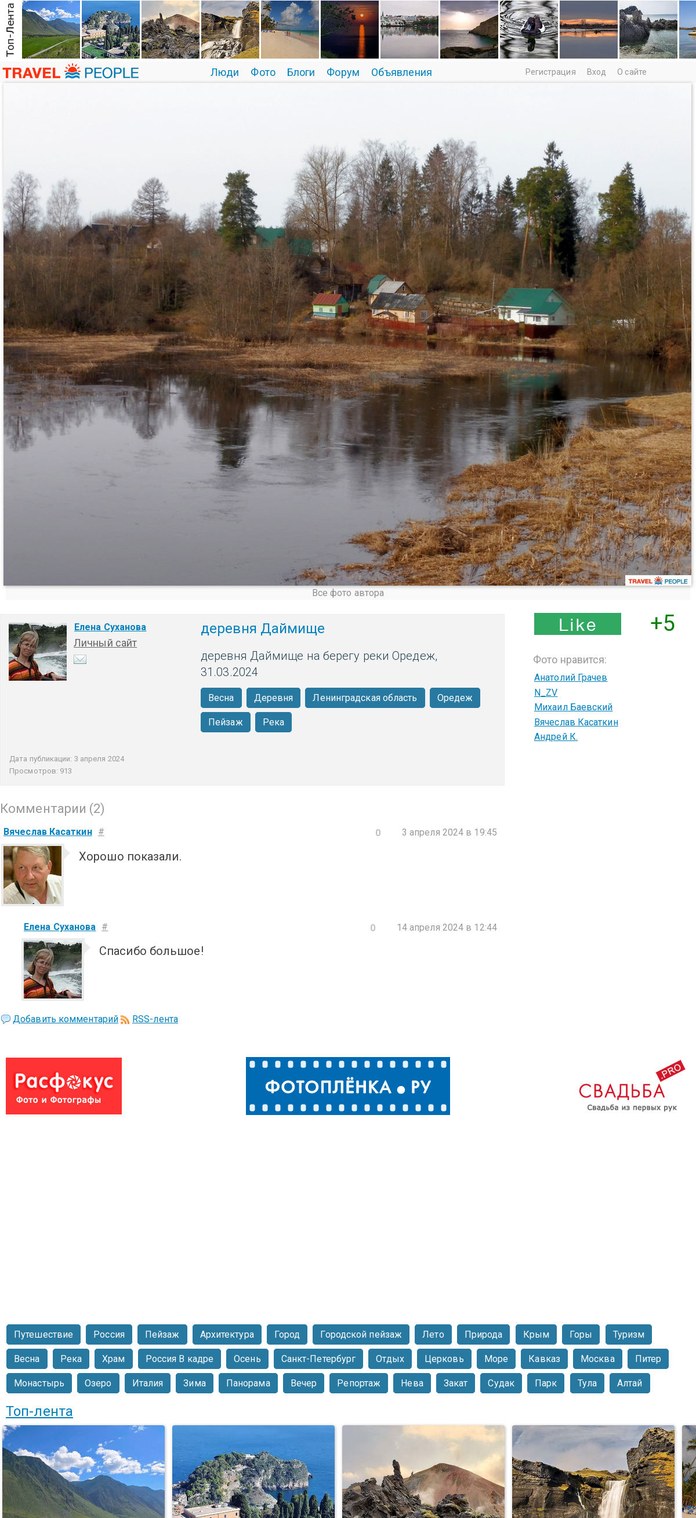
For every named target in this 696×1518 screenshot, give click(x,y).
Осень (247, 1358)
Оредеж (455, 697)
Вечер (304, 1383)
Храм (113, 1358)
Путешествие (43, 1334)
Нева (412, 1383)
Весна (221, 697)
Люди (225, 72)
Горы (581, 1334)
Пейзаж (225, 722)
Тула (587, 1383)
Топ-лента (39, 1411)
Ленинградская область (365, 697)
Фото (263, 72)
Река (273, 722)
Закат (456, 1383)
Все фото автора (348, 592)
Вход (596, 72)
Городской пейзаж (361, 1334)
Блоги (301, 72)
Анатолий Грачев (571, 677)
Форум (343, 72)
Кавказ (544, 1358)
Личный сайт (105, 643)
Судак (501, 1383)
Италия (148, 1383)
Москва (598, 1358)
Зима (194, 1383)
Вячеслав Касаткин (576, 722)
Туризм (629, 1334)
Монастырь (39, 1383)
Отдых (390, 1358)
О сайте (632, 72)
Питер (648, 1358)
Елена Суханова (110, 627)
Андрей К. (556, 736)
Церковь (444, 1358)
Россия (109, 1334)
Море (496, 1358)
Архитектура (227, 1334)
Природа (484, 1334)
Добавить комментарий (65, 1019)
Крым (536, 1334)
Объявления (401, 72)
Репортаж (358, 1383)
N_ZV (545, 692)
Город (287, 1334)
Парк (546, 1383)
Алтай (630, 1383)
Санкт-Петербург (318, 1358)
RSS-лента (155, 1019)
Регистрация (550, 72)
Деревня (273, 697)
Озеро (98, 1383)
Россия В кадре (179, 1358)
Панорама (248, 1383)
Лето (433, 1334)
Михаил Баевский (573, 707)
